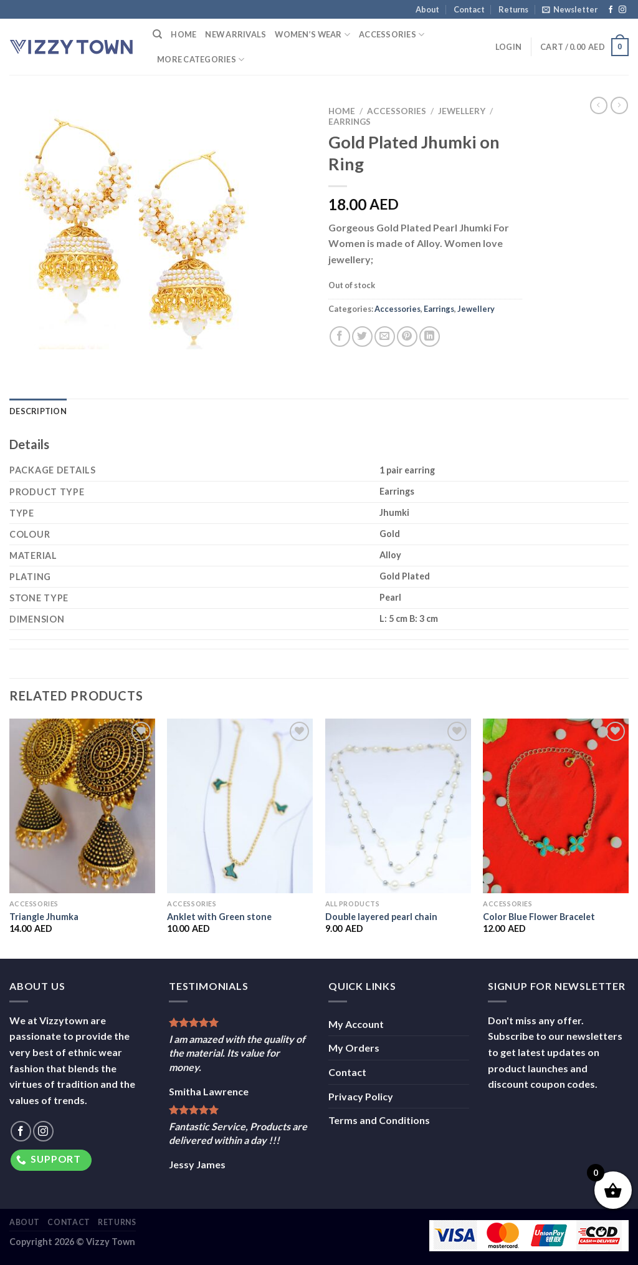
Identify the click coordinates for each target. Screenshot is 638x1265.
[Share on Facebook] (340, 336)
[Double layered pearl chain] (398, 806)
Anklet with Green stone (219, 916)
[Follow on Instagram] (622, 10)
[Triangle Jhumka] (82, 806)
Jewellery (461, 111)
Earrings (349, 122)
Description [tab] (38, 411)
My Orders (353, 1048)
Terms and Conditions (379, 1120)
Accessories (391, 35)
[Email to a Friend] (384, 336)
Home (183, 34)
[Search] (157, 34)
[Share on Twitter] (362, 336)
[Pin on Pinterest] (407, 336)
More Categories (200, 59)
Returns (513, 9)
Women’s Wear (312, 35)
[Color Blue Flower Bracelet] (556, 806)
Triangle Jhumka (44, 916)
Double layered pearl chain (381, 916)
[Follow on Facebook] (610, 10)
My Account (356, 1024)
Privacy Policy (360, 1096)
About (427, 9)
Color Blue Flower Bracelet (539, 916)
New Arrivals (235, 34)
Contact (469, 9)
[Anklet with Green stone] (240, 806)
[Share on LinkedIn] (429, 336)
